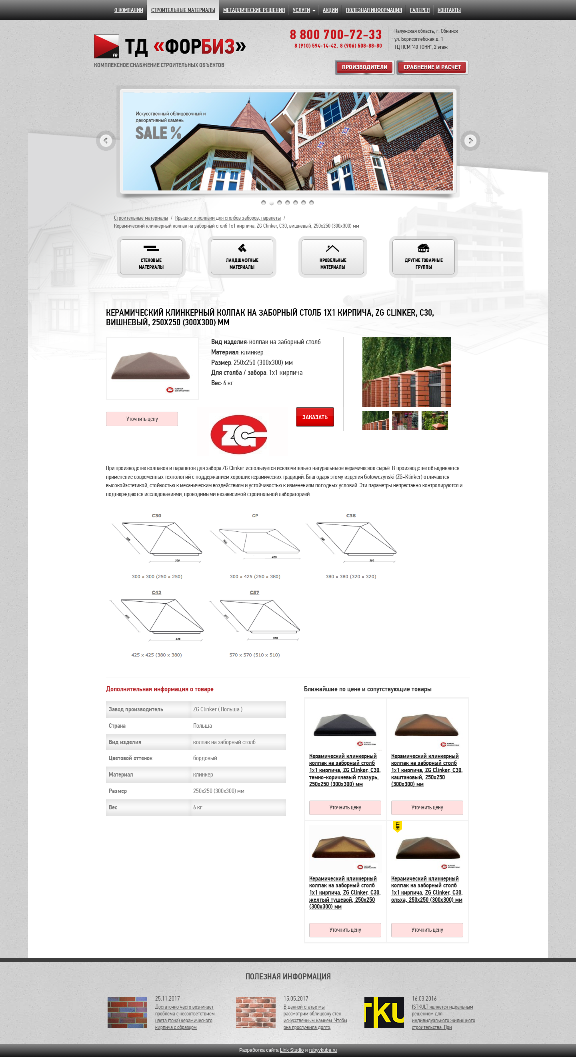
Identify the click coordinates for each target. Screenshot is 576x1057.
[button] (151, 256)
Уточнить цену (142, 418)
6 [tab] (303, 203)
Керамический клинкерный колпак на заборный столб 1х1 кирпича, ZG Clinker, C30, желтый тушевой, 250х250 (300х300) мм (345, 892)
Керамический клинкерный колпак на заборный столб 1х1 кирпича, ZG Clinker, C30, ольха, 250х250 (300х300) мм (427, 889)
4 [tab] (287, 203)
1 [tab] (263, 203)
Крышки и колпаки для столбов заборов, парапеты (228, 217)
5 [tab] (295, 203)
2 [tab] (271, 203)
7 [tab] (311, 203)
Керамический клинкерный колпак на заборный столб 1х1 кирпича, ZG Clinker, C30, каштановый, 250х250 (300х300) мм (427, 770)
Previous (106, 140)
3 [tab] (279, 203)
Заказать (315, 417)
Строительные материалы (141, 217)
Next (470, 140)
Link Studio (292, 1050)
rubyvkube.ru (323, 1050)
